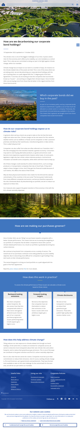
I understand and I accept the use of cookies (21, 425)
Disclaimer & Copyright (37, 377)
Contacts (13, 387)
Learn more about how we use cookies (50, 420)
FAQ (25, 269)
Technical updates (36, 379)
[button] (77, 2)
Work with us (15, 379)
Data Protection (55, 377)
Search (72, 4)
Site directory (6, 393)
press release (14, 269)
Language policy (55, 388)
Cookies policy (55, 383)
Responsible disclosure (37, 382)
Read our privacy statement (29, 420)
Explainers (14, 382)
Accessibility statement (57, 386)
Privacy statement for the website (58, 380)
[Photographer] (79, 36)
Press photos (15, 384)
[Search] (39, 4)
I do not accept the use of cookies (58, 425)
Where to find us (16, 389)
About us (13, 377)
